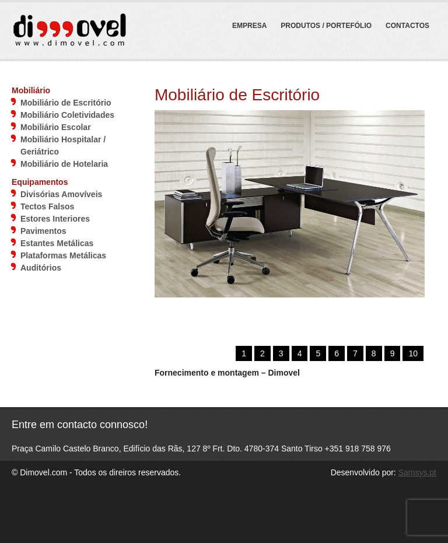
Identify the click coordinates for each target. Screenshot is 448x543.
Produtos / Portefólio (326, 26)
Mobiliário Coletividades (67, 115)
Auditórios (40, 267)
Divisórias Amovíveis (61, 194)
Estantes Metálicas (56, 243)
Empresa (249, 26)
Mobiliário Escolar (55, 127)
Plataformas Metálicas (63, 255)
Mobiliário (31, 90)
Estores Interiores (55, 218)
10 (413, 353)
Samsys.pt (417, 472)
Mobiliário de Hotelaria (64, 164)
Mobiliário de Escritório (65, 102)
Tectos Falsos (47, 206)
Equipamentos (40, 182)
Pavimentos (43, 231)
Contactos (407, 26)
